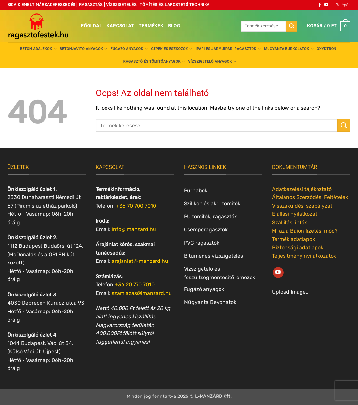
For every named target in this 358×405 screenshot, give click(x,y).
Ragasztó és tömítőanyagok (154, 62)
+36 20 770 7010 (135, 284)
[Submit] (291, 26)
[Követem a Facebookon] (320, 5)
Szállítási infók (289, 222)
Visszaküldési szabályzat (302, 206)
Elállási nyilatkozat (294, 214)
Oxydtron (326, 49)
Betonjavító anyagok (83, 49)
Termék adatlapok (293, 239)
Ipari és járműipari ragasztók (228, 49)
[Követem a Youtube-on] (326, 5)
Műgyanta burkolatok (289, 49)
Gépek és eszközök (171, 49)
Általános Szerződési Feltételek (310, 197)
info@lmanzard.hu (134, 229)
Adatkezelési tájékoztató (302, 189)
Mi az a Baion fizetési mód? (305, 231)
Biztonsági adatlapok (297, 248)
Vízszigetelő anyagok (212, 62)
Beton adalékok (38, 49)
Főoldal (91, 26)
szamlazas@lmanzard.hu (142, 293)
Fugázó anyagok (129, 49)
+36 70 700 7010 (136, 206)
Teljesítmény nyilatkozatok (304, 256)
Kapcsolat (120, 26)
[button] (343, 5)
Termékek (151, 26)
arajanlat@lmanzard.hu (140, 261)
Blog (174, 26)
